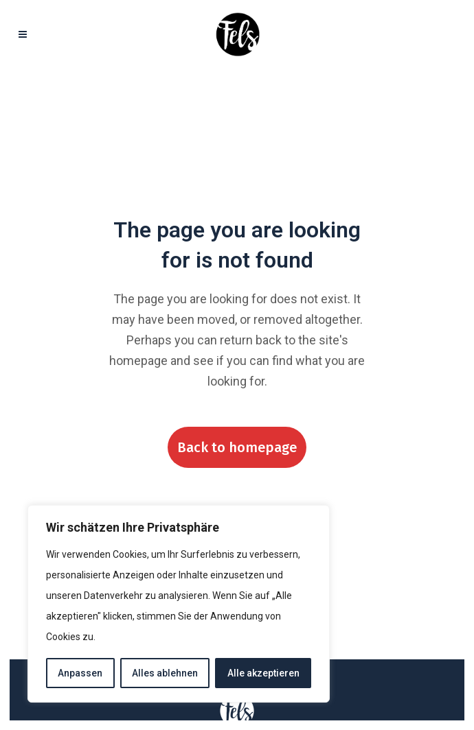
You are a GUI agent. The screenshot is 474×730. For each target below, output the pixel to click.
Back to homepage (237, 447)
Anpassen (80, 673)
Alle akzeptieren (263, 673)
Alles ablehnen (165, 673)
